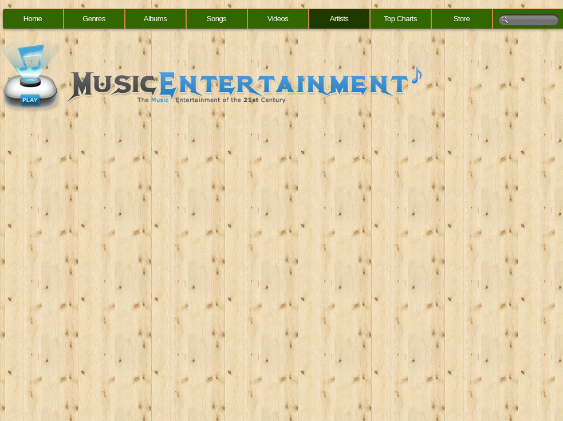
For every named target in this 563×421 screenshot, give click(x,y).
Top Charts (400, 18)
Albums (155, 18)
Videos (278, 18)
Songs (216, 18)
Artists (339, 18)
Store (462, 18)
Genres (93, 18)
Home (32, 18)
